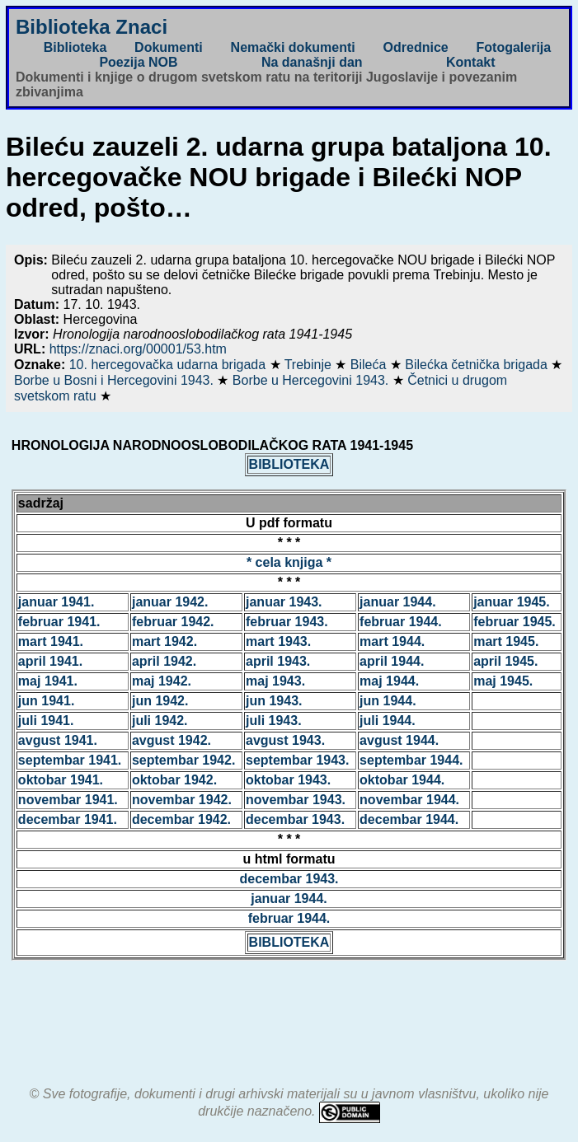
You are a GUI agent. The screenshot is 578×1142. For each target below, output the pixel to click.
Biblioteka (75, 47)
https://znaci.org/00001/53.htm (138, 349)
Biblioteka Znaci (91, 27)
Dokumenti (168, 47)
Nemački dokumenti (293, 47)
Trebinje (310, 365)
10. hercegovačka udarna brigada (169, 365)
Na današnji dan (312, 62)
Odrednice (416, 47)
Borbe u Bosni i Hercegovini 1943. (115, 380)
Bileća (370, 365)
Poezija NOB (138, 62)
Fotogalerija (514, 47)
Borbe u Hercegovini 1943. (312, 380)
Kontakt (471, 62)
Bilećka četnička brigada (478, 365)
